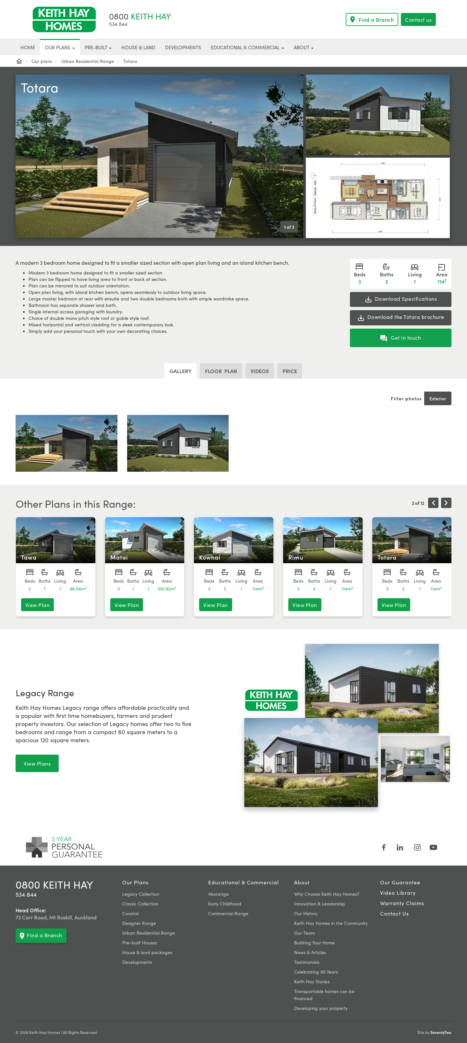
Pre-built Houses (139, 942)
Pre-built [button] (98, 47)
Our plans (135, 882)
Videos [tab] (260, 370)
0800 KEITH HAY (54, 884)
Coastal (130, 913)
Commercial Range (228, 913)
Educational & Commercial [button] (247, 47)
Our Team (304, 932)
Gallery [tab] (180, 370)
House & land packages (147, 952)
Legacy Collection (140, 894)
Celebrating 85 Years (316, 971)
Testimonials (306, 962)
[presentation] (433, 503)
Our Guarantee (400, 882)
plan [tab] (221, 371)
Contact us (418, 19)
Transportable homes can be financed (324, 994)
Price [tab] (289, 370)
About (302, 882)
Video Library (398, 892)
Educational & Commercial (243, 882)
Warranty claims (402, 902)
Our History (305, 913)
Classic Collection (140, 903)
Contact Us (394, 913)
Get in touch (400, 338)
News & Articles (310, 952)
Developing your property (321, 1008)
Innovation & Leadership (319, 903)
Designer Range (139, 923)
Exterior (437, 398)
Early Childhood (224, 903)
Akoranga (218, 894)
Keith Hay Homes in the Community (331, 923)
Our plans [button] (60, 47)
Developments (137, 962)
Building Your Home (314, 942)
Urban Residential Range (148, 932)
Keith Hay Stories (311, 981)
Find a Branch (372, 19)
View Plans (37, 763)
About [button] (304, 47)
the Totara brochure (400, 317)
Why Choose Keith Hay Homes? (326, 894)
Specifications (401, 299)
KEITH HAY (140, 16)
